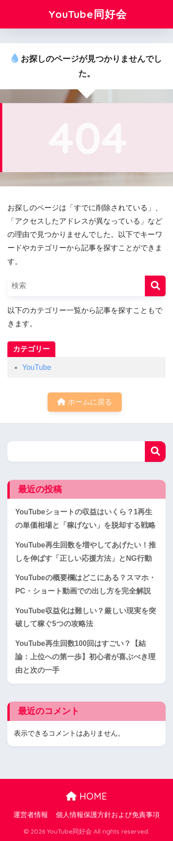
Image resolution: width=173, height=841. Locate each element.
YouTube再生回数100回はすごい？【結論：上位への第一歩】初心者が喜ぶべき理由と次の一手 (85, 656)
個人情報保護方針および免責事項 (108, 814)
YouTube (36, 367)
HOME (86, 796)
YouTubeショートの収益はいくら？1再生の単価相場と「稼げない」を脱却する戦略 (85, 518)
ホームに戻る (84, 402)
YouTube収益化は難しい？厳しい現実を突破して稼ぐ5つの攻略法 (85, 617)
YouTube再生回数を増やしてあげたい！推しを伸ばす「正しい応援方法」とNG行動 (85, 551)
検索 (155, 451)
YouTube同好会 (87, 14)
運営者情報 (30, 814)
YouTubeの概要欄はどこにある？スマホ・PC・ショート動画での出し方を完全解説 (85, 584)
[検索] (155, 286)
